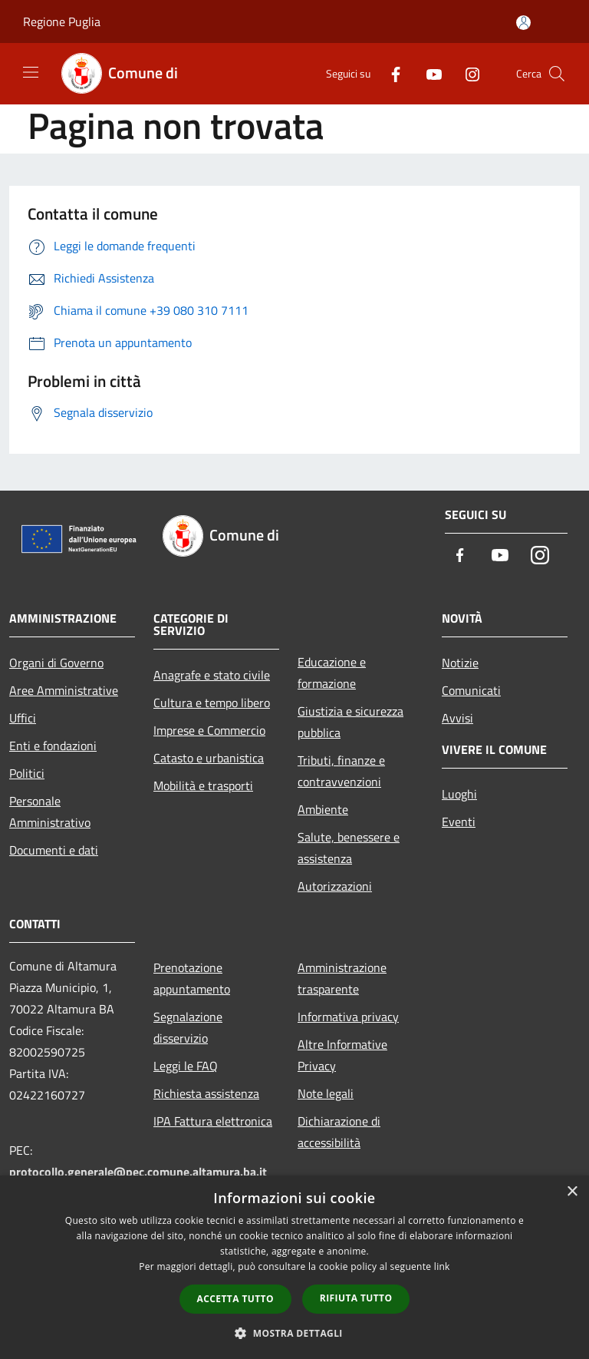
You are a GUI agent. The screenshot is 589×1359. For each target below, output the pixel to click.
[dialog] (294, 1267)
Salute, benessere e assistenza (349, 848)
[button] (294, 1333)
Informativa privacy (348, 1016)
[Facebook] (389, 73)
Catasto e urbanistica (208, 758)
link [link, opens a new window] (442, 1266)
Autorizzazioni (335, 886)
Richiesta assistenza (206, 1093)
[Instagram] (466, 73)
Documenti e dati (53, 850)
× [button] (571, 1192)
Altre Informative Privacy (342, 1055)
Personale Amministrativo (49, 812)
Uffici (22, 718)
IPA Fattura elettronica (212, 1121)
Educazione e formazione (332, 673)
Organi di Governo (56, 662)
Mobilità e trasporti (203, 785)
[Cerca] (557, 73)
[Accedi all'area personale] (523, 23)
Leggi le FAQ (185, 1065)
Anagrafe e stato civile (211, 675)
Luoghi (459, 794)
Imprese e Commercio (209, 730)
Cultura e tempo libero (211, 702)
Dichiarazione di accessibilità (339, 1132)
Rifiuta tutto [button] (356, 1297)
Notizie (460, 662)
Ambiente (323, 809)
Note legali (326, 1093)
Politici (26, 773)
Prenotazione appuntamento (191, 978)
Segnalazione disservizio (187, 1027)
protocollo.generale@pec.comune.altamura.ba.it (138, 1171)
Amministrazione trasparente (342, 978)
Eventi (458, 821)
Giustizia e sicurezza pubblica (350, 722)
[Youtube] (428, 73)
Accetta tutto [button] (235, 1298)
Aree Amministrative (63, 690)
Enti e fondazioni (53, 745)
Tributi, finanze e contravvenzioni (341, 771)
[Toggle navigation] (30, 72)
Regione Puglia (61, 21)
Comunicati (471, 690)
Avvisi (457, 718)
